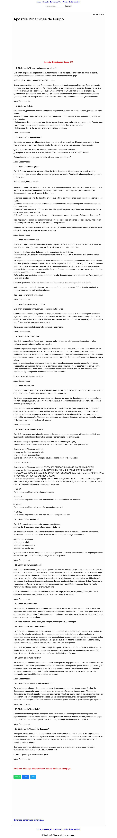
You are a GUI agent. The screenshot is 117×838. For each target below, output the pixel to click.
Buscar (68, 6)
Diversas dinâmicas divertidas (29, 820)
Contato (45, 2)
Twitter (33, 776)
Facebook (25, 776)
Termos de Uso (55, 2)
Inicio (39, 2)
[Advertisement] (59, 40)
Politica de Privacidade (71, 2)
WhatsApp (17, 776)
